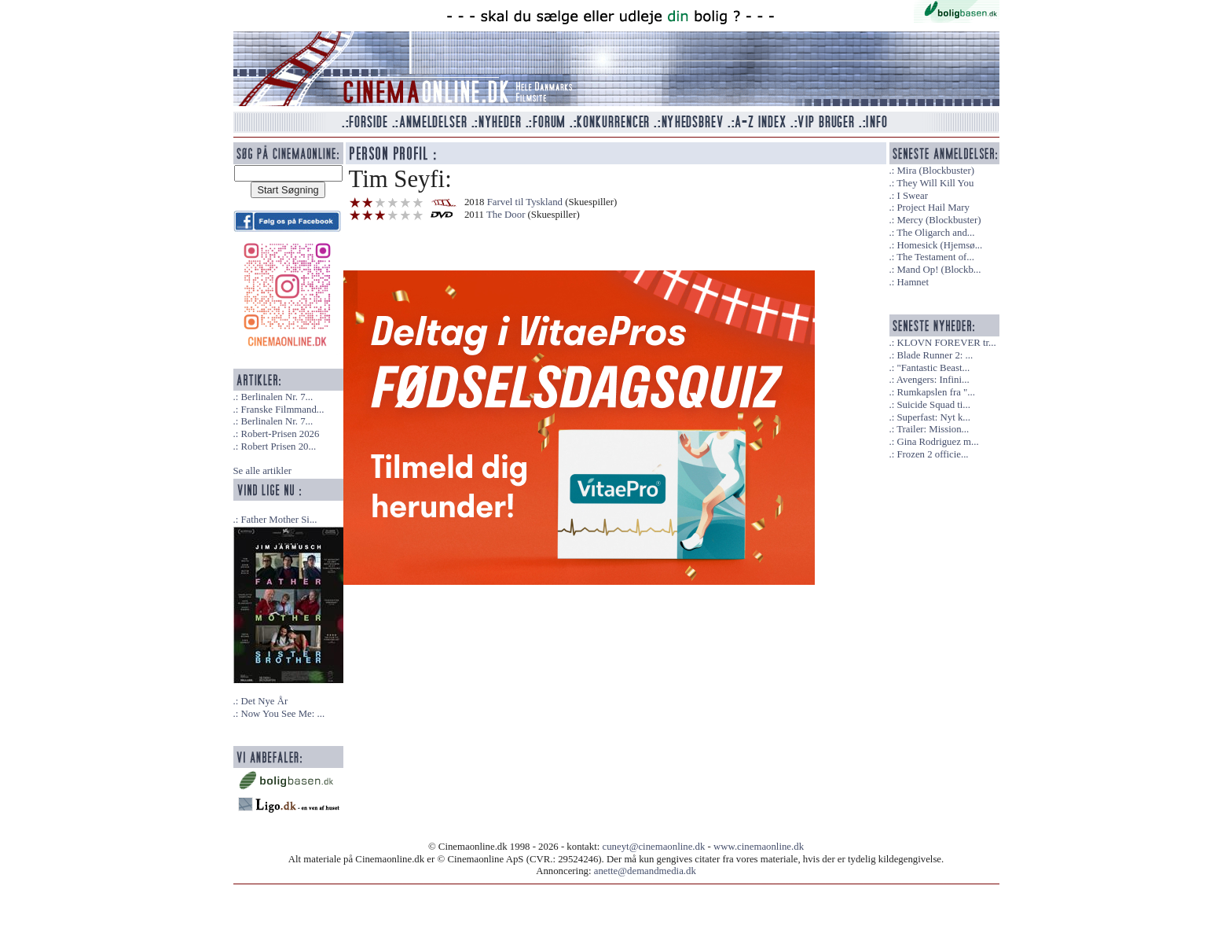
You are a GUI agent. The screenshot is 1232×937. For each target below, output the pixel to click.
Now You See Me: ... (282, 713)
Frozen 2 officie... (932, 454)
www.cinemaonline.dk (758, 846)
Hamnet (912, 282)
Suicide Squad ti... (933, 404)
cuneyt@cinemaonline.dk (654, 846)
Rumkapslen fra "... (935, 392)
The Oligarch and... (935, 232)
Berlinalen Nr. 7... (276, 396)
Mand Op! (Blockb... (938, 269)
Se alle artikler (262, 470)
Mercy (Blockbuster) (938, 220)
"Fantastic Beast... (933, 367)
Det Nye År (264, 701)
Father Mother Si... (278, 519)
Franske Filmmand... (282, 409)
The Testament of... (935, 257)
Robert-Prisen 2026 (279, 433)
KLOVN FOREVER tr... (946, 342)
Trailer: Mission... (932, 429)
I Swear (911, 195)
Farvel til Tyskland (525, 202)
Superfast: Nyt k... (933, 417)
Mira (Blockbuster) (935, 170)
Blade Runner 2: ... (934, 355)
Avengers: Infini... (933, 379)
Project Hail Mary (932, 207)
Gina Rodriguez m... (937, 441)
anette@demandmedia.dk (645, 870)
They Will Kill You (935, 183)
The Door (505, 214)
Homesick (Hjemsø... (939, 245)
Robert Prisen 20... (278, 446)
